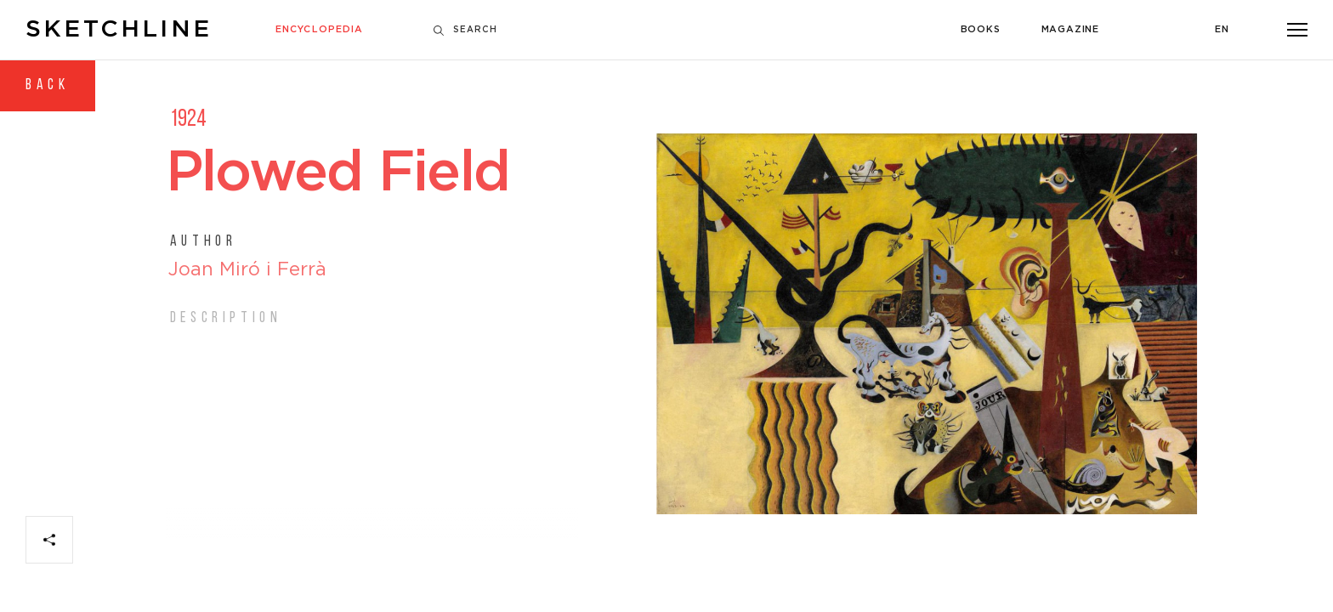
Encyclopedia (319, 30)
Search (465, 30)
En (1222, 30)
